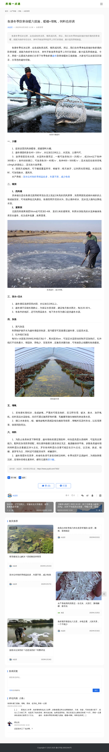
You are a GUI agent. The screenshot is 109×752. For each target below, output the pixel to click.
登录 (10, 690)
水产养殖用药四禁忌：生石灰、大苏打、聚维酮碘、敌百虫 (78, 604)
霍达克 (16, 723)
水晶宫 (10, 27)
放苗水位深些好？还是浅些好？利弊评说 (27, 650)
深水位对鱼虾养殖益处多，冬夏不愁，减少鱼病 (46, 176)
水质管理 (39, 27)
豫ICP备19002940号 (64, 748)
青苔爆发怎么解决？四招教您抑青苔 (25, 557)
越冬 (54, 56)
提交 (96, 690)
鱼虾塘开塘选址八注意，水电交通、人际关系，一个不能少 (78, 622)
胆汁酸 (51, 459)
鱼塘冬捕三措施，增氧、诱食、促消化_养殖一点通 (27, 703)
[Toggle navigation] (101, 4)
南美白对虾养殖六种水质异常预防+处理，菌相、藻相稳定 (77, 529)
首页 (6, 11)
